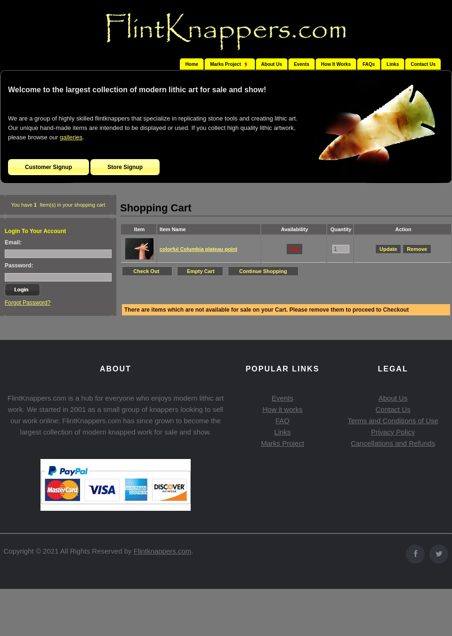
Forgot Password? (27, 302)
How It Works (336, 64)
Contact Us (423, 64)
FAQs (369, 64)
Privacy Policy (393, 432)
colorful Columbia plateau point (198, 249)
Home (191, 64)
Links (393, 64)
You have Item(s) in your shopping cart (58, 205)
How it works (282, 409)
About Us (271, 64)
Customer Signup (48, 167)
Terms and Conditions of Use (392, 421)
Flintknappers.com (163, 551)
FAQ (282, 421)
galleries (71, 137)
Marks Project (282, 443)
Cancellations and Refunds (393, 443)
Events (301, 64)
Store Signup (125, 167)
